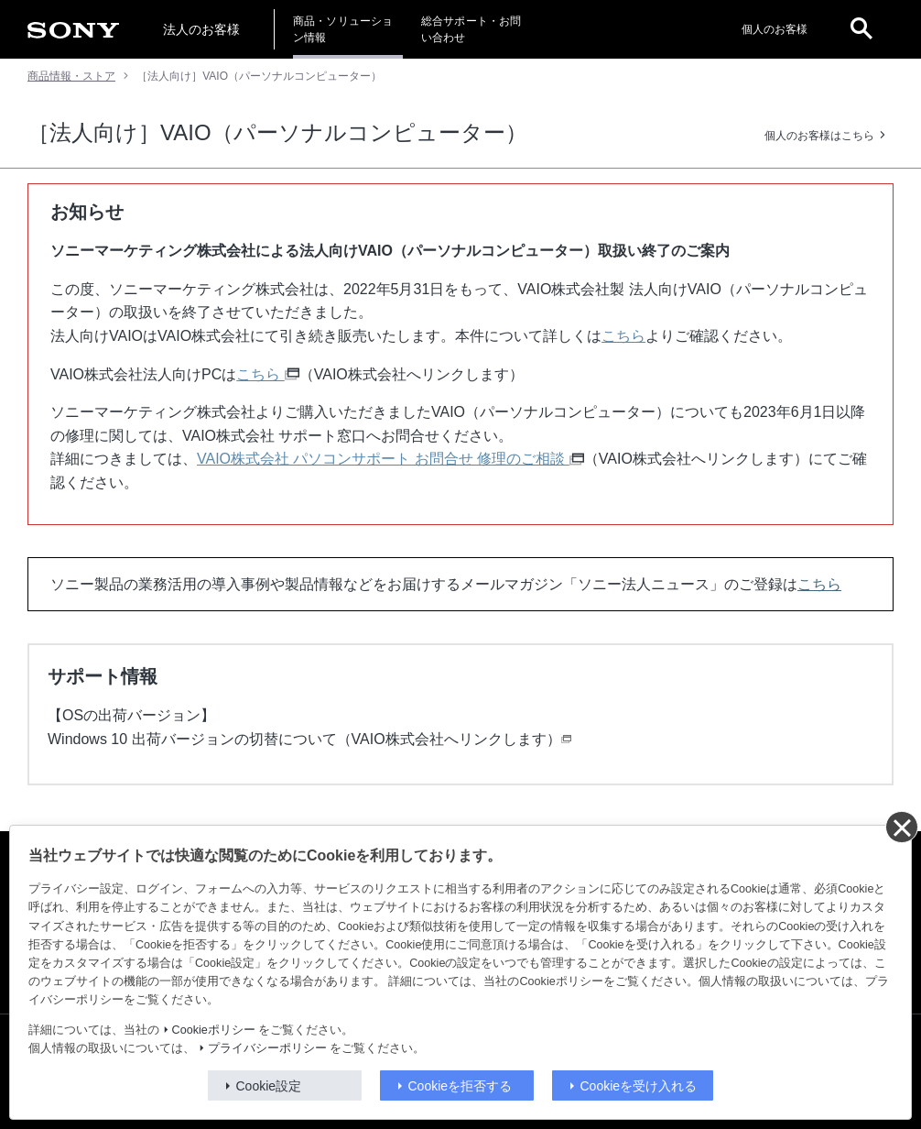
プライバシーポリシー (267, 1048)
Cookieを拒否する (460, 1086)
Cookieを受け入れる (639, 1086)
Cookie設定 (269, 1086)
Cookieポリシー (213, 1030)
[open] (861, 29)
